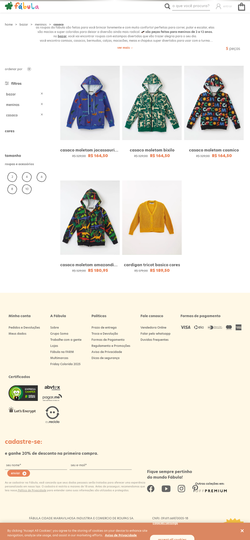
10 (27, 189)
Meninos (41, 24)
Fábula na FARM (62, 352)
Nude (9, 139)
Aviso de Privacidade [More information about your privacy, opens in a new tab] (121, 535)
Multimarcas (59, 358)
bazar (62, 36)
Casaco (58, 24)
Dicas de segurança (105, 358)
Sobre (54, 327)
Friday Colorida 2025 (65, 364)
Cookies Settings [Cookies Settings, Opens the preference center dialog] (165, 523)
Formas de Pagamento (108, 340)
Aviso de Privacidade (106, 352)
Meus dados (17, 334)
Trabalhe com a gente (65, 340)
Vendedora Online (153, 327)
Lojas (54, 346)
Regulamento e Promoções (110, 346)
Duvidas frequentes (154, 340)
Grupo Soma (59, 334)
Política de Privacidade (31, 490)
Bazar (24, 24)
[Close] (242, 530)
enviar (15, 473)
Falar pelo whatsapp (155, 334)
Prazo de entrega (104, 327)
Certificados (19, 376)
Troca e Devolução (104, 334)
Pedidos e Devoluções (24, 327)
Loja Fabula (9, 24)
